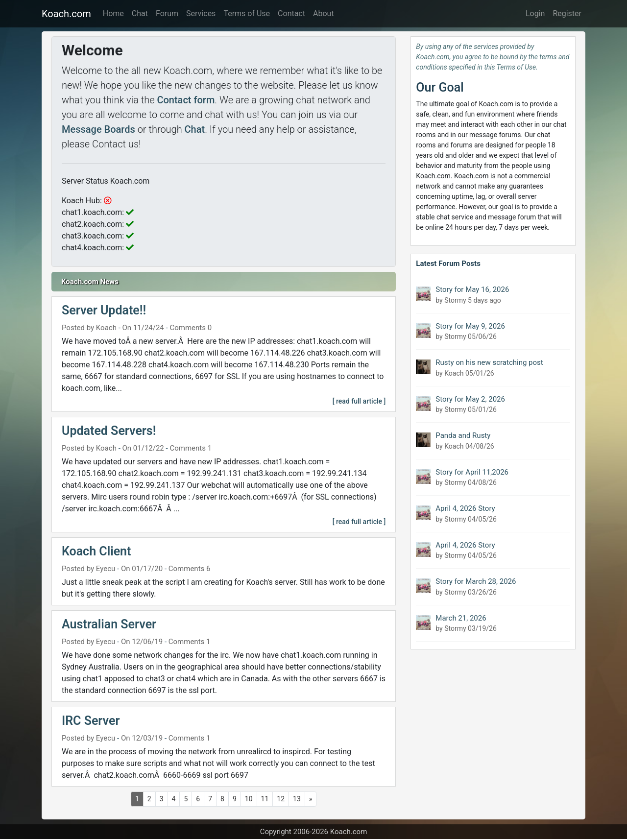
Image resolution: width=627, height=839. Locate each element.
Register (567, 13)
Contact (291, 13)
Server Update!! (104, 310)
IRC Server (91, 721)
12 (281, 799)
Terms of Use (246, 13)
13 (297, 799)
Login (535, 13)
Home (113, 13)
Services (201, 13)
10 (249, 799)
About (323, 13)
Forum (167, 13)
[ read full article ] (359, 401)
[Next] (311, 799)
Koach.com (66, 14)
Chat (140, 13)
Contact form (186, 100)
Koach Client (96, 551)
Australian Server (109, 624)
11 (265, 799)
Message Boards (98, 129)
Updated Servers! (109, 431)
